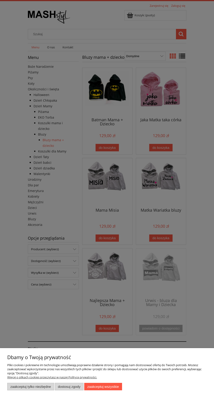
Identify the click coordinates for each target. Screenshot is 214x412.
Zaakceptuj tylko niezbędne (30, 387)
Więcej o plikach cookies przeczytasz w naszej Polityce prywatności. (52, 377)
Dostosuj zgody (69, 387)
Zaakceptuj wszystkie (103, 387)
